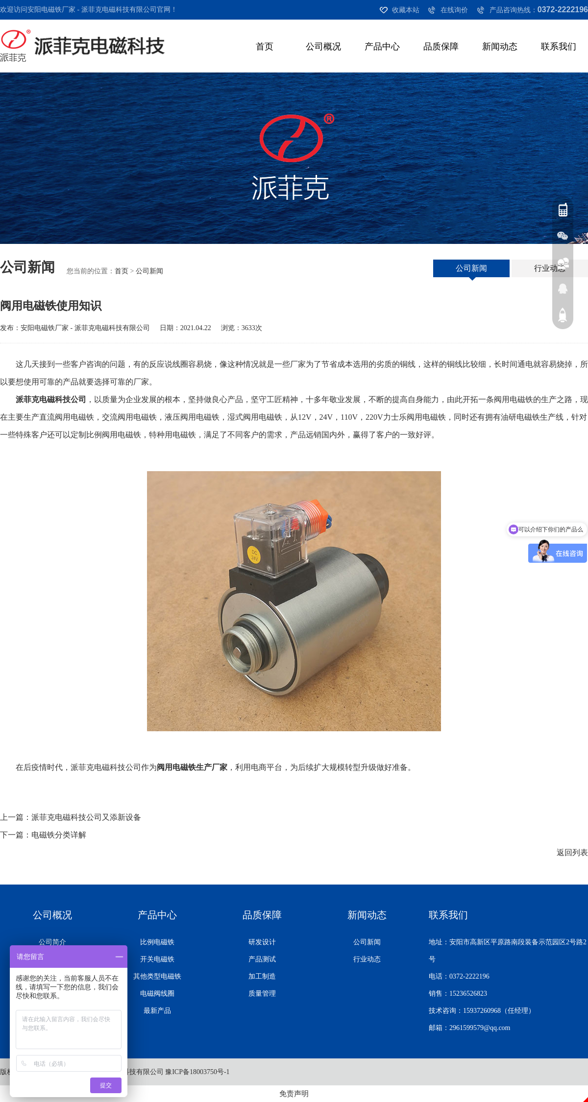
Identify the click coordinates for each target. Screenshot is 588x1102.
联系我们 (558, 46)
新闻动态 (499, 46)
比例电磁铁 (157, 942)
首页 (264, 46)
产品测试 (262, 959)
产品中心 (382, 46)
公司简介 (52, 942)
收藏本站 (405, 10)
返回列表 (572, 852)
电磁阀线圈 (157, 993)
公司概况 (323, 46)
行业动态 (549, 268)
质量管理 (262, 993)
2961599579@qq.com (480, 1027)
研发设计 (262, 942)
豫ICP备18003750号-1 (197, 1072)
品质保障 (441, 46)
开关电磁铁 (157, 959)
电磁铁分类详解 (58, 835)
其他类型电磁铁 (157, 976)
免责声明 (294, 1094)
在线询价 (454, 10)
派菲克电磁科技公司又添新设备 (86, 817)
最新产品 (157, 1010)
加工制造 (262, 976)
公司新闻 (149, 271)
